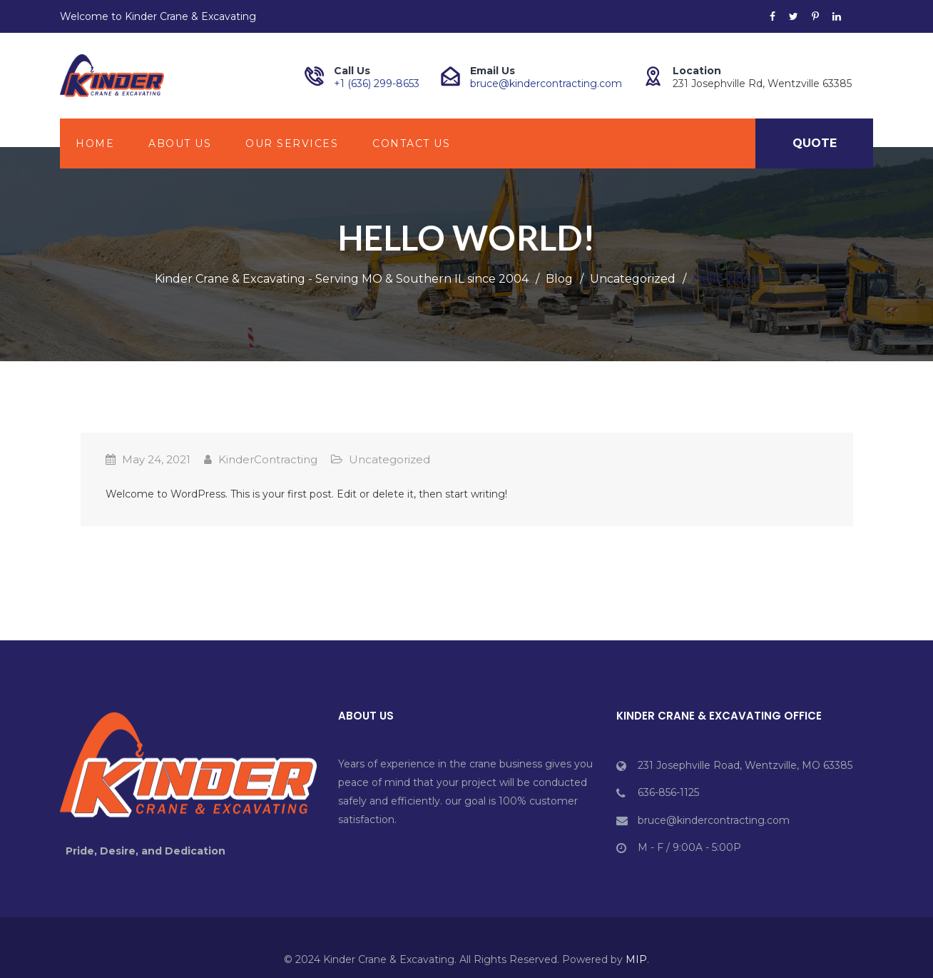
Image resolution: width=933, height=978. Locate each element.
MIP (636, 959)
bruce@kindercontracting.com (546, 83)
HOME (95, 143)
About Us (179, 143)
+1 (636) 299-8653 (376, 83)
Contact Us (411, 143)
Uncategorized (389, 459)
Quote (814, 143)
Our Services (291, 143)
